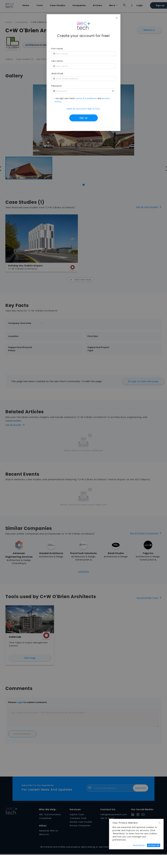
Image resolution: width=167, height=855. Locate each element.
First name (57, 48)
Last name (57, 61)
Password (56, 85)
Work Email (57, 73)
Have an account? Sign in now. (83, 108)
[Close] (116, 18)
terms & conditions (86, 98)
